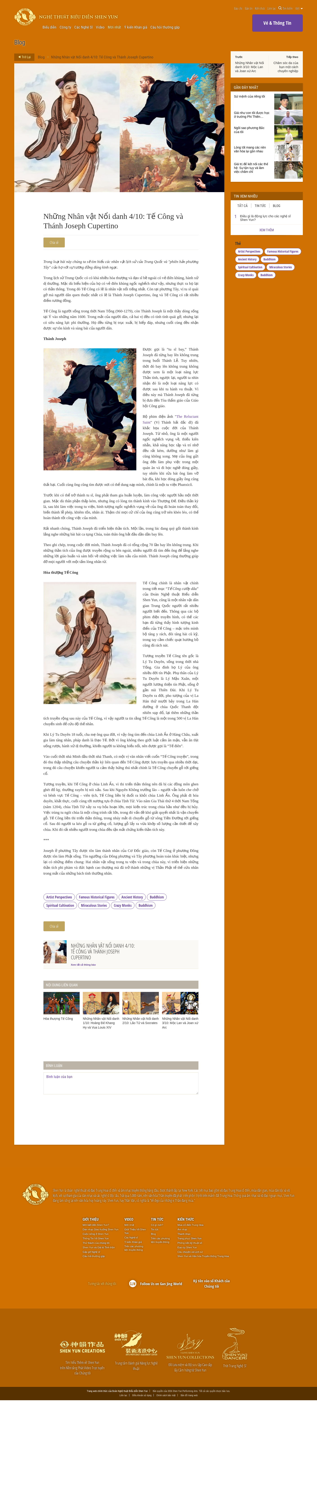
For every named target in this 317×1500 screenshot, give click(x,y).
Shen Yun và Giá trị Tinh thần (99, 1346)
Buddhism (157, 996)
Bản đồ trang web (189, 1495)
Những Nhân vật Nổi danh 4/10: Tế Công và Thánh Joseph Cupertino (102, 57)
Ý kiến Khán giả (135, 27)
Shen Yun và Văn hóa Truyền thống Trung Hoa (203, 1355)
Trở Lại (23, 57)
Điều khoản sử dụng (141, 1495)
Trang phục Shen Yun (190, 1338)
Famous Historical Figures (97, 996)
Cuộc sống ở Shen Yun (95, 1333)
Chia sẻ (54, 242)
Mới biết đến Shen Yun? (96, 1324)
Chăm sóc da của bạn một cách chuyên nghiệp (285, 67)
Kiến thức (260, 8)
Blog (41, 57)
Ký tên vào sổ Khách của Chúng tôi (211, 1383)
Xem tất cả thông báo (83, 1064)
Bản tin (248, 8)
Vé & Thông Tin (277, 23)
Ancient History (132, 996)
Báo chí (238, 8)
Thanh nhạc (184, 1333)
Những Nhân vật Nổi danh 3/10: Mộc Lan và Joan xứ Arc (249, 67)
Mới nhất (114, 27)
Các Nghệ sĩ (131, 1337)
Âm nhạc (182, 1329)
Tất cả (242, 205)
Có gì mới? (157, 1324)
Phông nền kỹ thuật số (190, 1342)
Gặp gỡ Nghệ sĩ (91, 1351)
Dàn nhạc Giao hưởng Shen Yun (100, 1329)
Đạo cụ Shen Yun (187, 1346)
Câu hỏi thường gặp (165, 27)
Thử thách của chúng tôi (96, 1342)
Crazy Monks (123, 1004)
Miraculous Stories (94, 1004)
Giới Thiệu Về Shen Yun (135, 1331)
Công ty (65, 27)
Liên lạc (272, 8)
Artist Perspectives (59, 996)
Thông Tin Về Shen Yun (96, 1338)
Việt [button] (299, 8)
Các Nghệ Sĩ (83, 27)
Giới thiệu (91, 1318)
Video (100, 27)
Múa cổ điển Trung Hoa (190, 1324)
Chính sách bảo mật (165, 1495)
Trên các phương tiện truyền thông (133, 1347)
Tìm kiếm (285, 8)
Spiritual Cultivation (60, 1004)
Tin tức (260, 205)
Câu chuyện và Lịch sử (190, 1351)
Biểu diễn (49, 27)
